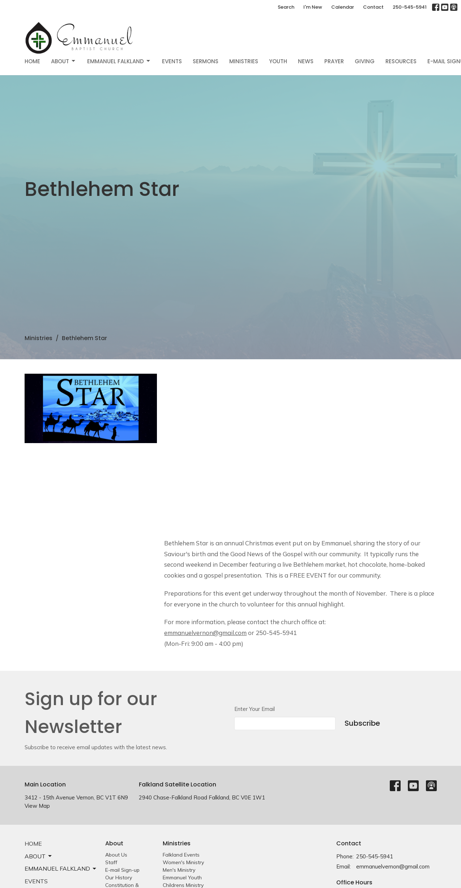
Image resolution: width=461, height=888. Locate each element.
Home (32, 61)
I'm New (312, 7)
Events (172, 61)
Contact (373, 7)
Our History (118, 877)
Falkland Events (181, 854)
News (305, 61)
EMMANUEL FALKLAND (119, 61)
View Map (37, 805)
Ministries (243, 61)
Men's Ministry (179, 870)
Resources (401, 61)
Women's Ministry (183, 862)
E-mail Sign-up (122, 870)
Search (286, 7)
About (63, 61)
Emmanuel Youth (182, 877)
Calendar (342, 7)
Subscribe (362, 723)
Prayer (334, 61)
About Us (116, 854)
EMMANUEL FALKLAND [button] (61, 868)
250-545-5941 (410, 7)
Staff (111, 862)
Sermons (205, 61)
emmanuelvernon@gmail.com (393, 866)
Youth (278, 61)
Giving (365, 61)
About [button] (39, 856)
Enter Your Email (254, 708)
